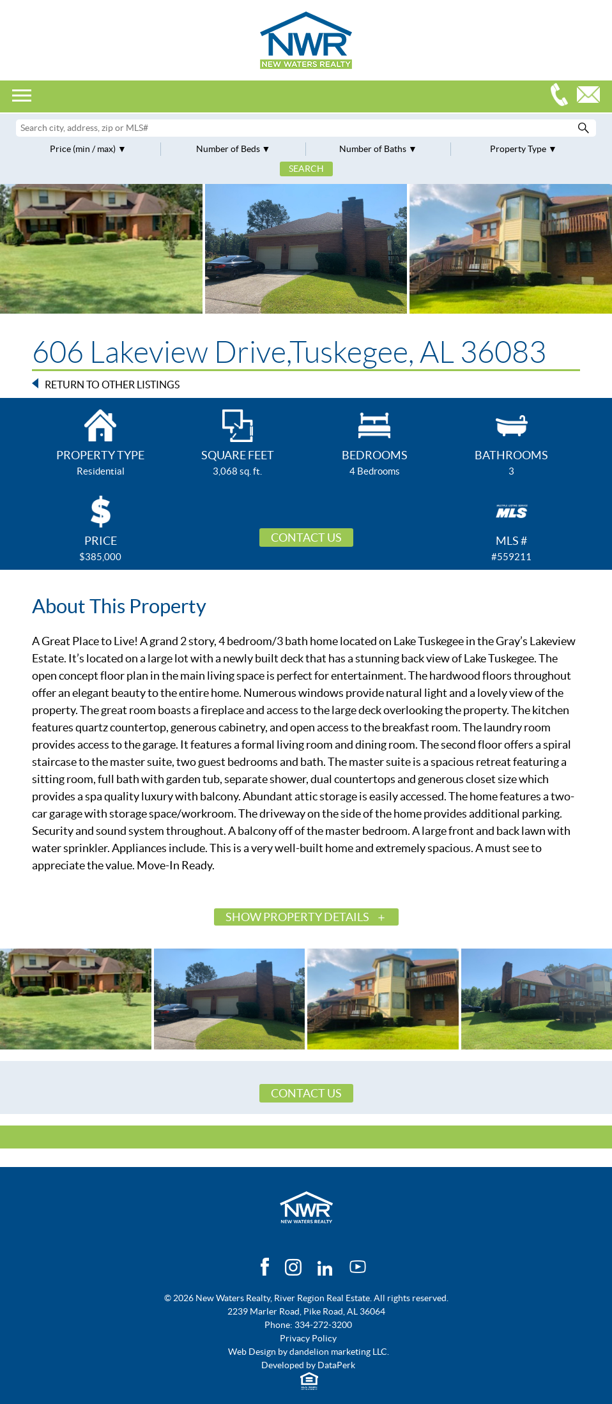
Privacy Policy (308, 1338)
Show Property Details (297, 917)
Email (591, 96)
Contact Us (306, 537)
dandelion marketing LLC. (339, 1352)
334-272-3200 (562, 96)
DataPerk (336, 1365)
